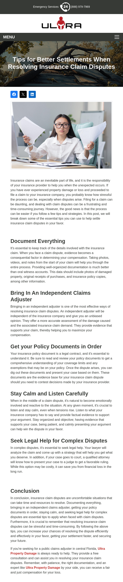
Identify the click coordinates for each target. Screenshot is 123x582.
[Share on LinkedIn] (32, 94)
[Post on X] (23, 94)
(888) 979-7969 (75, 6)
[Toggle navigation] (61, 37)
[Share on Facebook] (14, 94)
